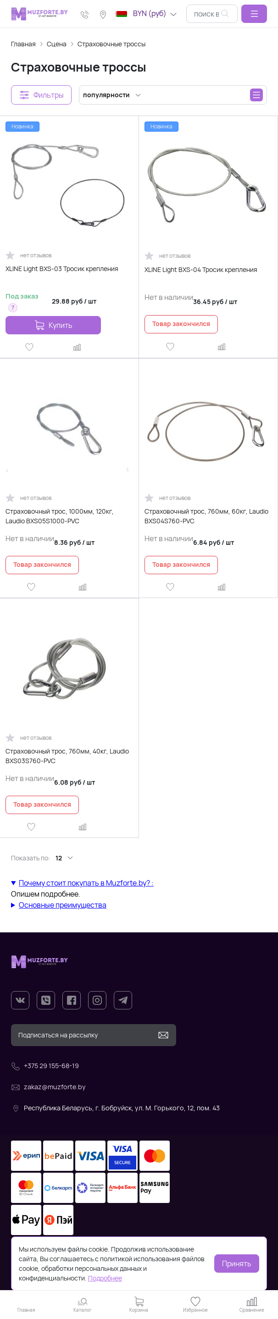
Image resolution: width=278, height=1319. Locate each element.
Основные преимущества (62, 905)
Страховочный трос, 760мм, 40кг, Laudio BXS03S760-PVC (67, 756)
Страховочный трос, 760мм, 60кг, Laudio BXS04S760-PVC (206, 516)
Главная (23, 43)
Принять (236, 1263)
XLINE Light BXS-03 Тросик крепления (62, 268)
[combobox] (212, 14)
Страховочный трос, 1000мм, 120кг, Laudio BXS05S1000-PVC (60, 516)
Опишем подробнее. (139, 888)
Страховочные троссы (111, 43)
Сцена (57, 43)
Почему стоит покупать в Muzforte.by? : (86, 883)
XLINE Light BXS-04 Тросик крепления (201, 269)
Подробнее (105, 1278)
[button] (254, 14)
